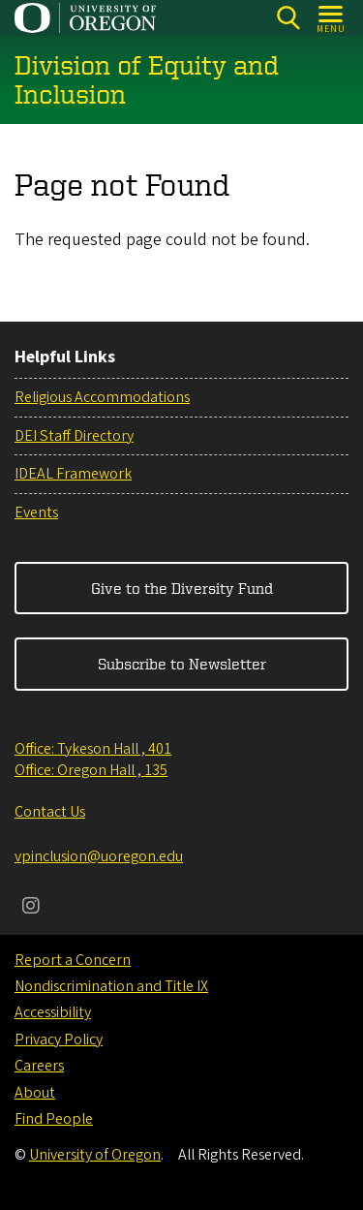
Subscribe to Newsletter (182, 663)
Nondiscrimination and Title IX (111, 986)
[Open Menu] (331, 18)
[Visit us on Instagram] (31, 907)
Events (36, 512)
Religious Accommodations (102, 397)
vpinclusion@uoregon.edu (99, 856)
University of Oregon (95, 1154)
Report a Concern (73, 960)
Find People (54, 1119)
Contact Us (50, 811)
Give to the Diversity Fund (182, 588)
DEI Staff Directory (74, 436)
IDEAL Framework (73, 473)
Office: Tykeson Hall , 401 (93, 749)
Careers (39, 1065)
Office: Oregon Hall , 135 (91, 770)
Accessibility (53, 1012)
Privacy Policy (59, 1039)
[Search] (288, 18)
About (35, 1092)
